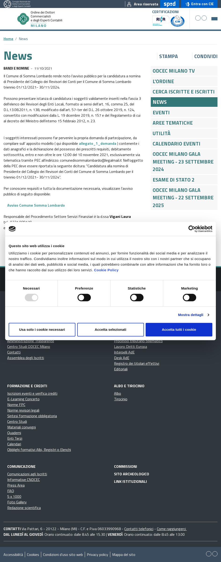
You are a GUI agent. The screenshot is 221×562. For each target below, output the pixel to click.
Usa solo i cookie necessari (42, 329)
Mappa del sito (123, 554)
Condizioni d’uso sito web (63, 554)
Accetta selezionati (110, 329)
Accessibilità (13, 554)
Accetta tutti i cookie (179, 329)
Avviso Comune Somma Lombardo (34, 205)
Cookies (33, 554)
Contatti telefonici (138, 529)
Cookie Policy (106, 270)
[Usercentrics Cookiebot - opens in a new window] (191, 228)
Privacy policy (97, 554)
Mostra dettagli (190, 315)
